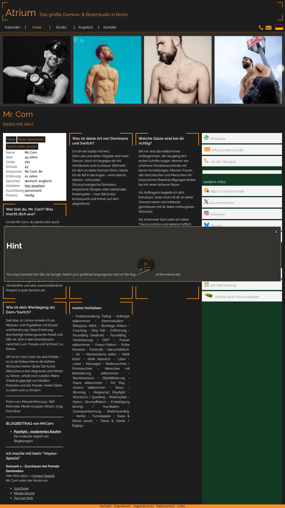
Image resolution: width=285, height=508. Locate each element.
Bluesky (213, 225)
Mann (11, 139)
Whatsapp (214, 138)
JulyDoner (21, 488)
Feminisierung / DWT (91, 340)
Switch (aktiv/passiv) (22, 146)
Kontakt (110, 27)
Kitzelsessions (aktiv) (101, 354)
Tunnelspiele (101, 416)
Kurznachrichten (219, 202)
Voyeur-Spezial (43, 476)
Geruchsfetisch (118, 349)
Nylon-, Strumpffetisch (89, 402)
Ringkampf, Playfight (109, 392)
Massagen (93, 364)
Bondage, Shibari (114, 326)
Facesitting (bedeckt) (88, 335)
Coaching (80, 330)
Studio (61, 27)
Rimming (79, 392)
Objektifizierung (113, 378)
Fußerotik (96, 349)
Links (181, 506)
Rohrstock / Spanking (89, 397)
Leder (77, 364)
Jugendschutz (143, 506)
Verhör (81, 416)
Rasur (119, 387)
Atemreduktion (112, 321)
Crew (36, 27)
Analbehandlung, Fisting (93, 316)
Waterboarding (118, 411)
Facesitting (118, 335)
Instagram (214, 213)
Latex (121, 359)
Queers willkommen (89, 387)
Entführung (118, 330)
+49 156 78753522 (220, 161)
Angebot (85, 27)
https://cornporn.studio (224, 190)
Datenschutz (165, 506)
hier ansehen (35, 186)
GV (78, 354)
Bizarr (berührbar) (31, 139)
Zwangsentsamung (87, 411)
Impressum (122, 506)
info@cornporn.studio (223, 149)
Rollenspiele (118, 397)
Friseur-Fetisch (105, 345)
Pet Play (118, 383)
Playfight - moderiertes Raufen (37, 431)
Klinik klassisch (99, 359)
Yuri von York (23, 498)
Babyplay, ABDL (85, 326)
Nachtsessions (83, 378)
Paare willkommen (87, 383)
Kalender (12, 27)
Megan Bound (24, 493)
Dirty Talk (98, 330)
